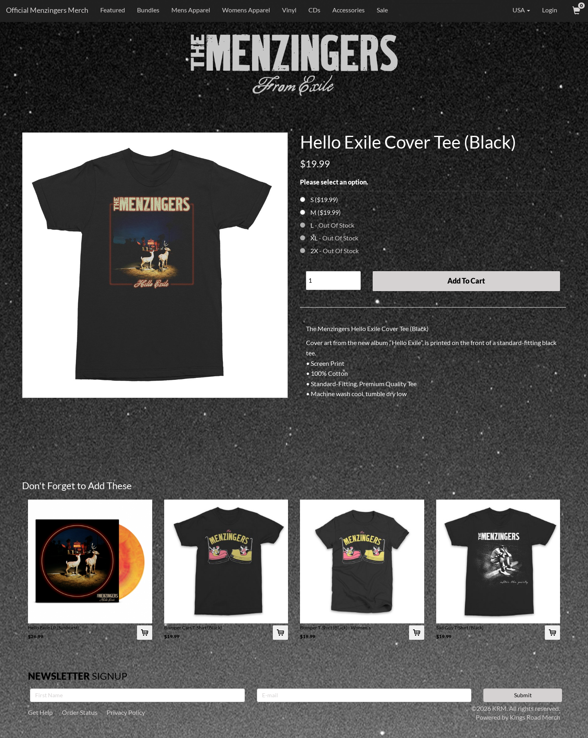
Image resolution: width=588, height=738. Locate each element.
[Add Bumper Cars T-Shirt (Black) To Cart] (280, 632)
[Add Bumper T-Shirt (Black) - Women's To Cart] (416, 632)
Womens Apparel (246, 10)
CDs (314, 10)
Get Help (40, 712)
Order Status (79, 712)
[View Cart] (575, 10)
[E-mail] (364, 695)
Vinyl (289, 10)
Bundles (148, 10)
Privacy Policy (126, 712)
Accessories (348, 10)
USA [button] (515, 10)
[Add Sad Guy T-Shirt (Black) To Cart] (552, 632)
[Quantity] (333, 280)
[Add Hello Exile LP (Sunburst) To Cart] (144, 632)
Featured (112, 10)
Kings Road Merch (535, 717)
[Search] (440, 10)
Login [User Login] (549, 10)
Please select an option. (334, 182)
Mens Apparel (190, 10)
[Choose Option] (302, 199)
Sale (382, 10)
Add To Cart (466, 280)
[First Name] (137, 695)
